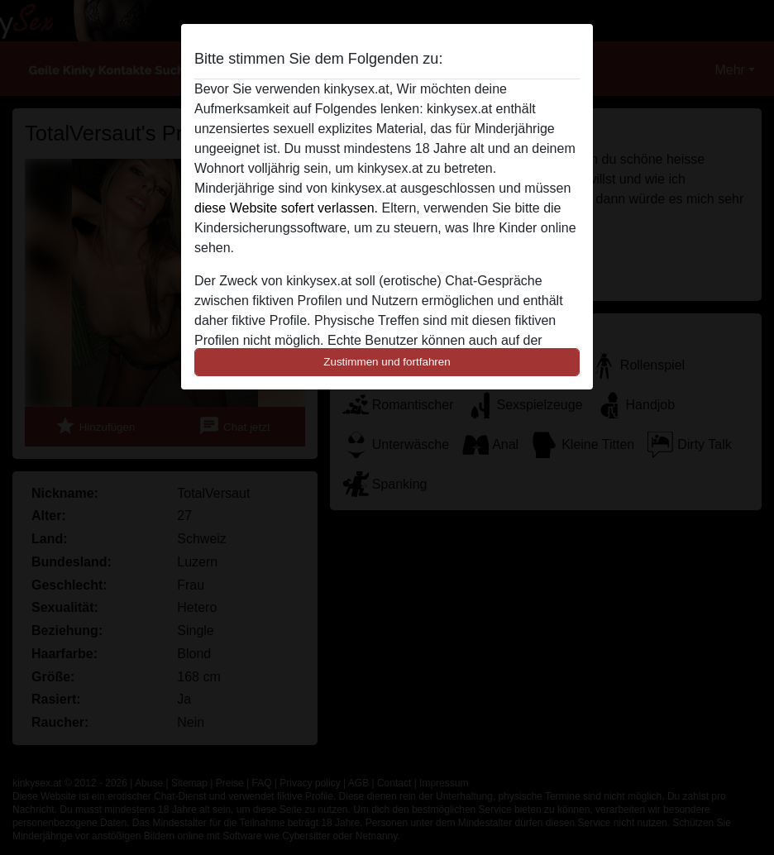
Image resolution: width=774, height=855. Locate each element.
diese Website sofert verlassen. (286, 208)
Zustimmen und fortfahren (387, 362)
